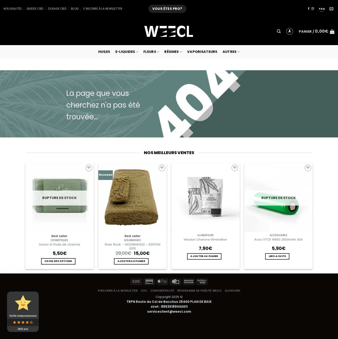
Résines (173, 51)
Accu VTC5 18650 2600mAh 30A (278, 240)
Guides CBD (35, 9)
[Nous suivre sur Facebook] (308, 8)
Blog (75, 9)
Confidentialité (162, 290)
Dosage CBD (57, 9)
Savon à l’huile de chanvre (59, 244)
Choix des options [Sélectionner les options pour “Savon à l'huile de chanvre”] (58, 261)
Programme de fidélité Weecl (199, 290)
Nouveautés (13, 9)
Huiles (104, 51)
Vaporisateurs (202, 51)
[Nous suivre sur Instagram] (312, 8)
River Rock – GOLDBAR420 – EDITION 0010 (132, 246)
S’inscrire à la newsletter (102, 9)
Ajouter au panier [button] (131, 261)
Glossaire (232, 290)
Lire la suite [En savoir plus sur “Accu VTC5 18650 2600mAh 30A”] (277, 256)
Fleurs (151, 51)
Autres (231, 51)
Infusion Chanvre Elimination (205, 240)
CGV (144, 290)
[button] (279, 31)
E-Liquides (126, 51)
